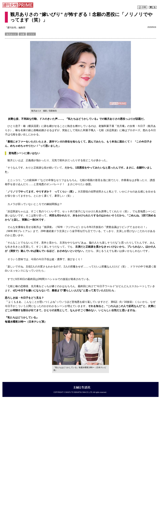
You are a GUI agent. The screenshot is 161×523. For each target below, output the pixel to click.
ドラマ (31, 34)
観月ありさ (11, 34)
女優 (22, 34)
